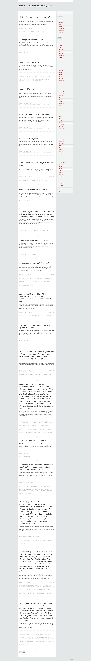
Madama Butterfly (35, 489)
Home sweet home (33, 104)
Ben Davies (24, 104)
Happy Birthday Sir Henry (29, 62)
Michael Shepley (47, 589)
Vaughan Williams (30, 80)
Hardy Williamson (47, 486)
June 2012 (60, 118)
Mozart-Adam (24, 429)
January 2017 (61, 78)
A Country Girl (25, 483)
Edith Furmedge (25, 485)
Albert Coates (25, 152)
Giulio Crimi (36, 315)
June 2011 (60, 132)
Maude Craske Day (47, 489)
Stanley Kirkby (22, 593)
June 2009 (60, 168)
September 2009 (62, 162)
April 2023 (60, 51)
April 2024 (60, 47)
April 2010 (60, 149)
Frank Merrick (47, 485)
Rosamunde (45, 490)
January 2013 (61, 112)
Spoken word (61, 32)
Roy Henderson (51, 79)
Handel (26, 230)
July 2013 (60, 107)
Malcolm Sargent (41, 230)
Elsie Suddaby (31, 76)
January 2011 (61, 137)
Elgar (23, 230)
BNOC (29, 203)
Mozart (37, 540)
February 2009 (61, 176)
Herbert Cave (24, 31)
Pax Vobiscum (36, 490)
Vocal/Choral (25, 52)
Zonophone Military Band (24, 644)
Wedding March (45, 282)
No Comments (51, 176)
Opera (24, 103)
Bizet (23, 315)
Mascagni (41, 489)
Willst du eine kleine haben (25, 285)
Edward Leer (38, 485)
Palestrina (21, 343)
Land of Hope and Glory (33, 230)
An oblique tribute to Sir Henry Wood (33, 40)
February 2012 (61, 124)
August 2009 (61, 164)
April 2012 (60, 122)
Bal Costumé (38, 634)
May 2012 (60, 120)
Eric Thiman (42, 128)
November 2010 (61, 141)
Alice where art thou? (36, 422)
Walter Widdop (38, 80)
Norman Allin (32, 79)
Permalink (30, 28)
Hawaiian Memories (41, 278)
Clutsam (48, 483)
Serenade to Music (23, 80)
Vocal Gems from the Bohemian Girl (32, 441)
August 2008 (61, 185)
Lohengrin (27, 281)
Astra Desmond (25, 76)
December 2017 (61, 74)
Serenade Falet (31, 641)
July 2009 (60, 166)
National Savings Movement (48, 638)
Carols (23, 128)
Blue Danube (24, 179)
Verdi (30, 316)
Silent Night (26, 316)
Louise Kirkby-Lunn (26, 89)
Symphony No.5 (44, 641)
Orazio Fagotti (31, 490)
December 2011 (61, 128)
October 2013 (61, 105)
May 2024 (60, 45)
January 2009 (61, 178)
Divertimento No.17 (38, 537)
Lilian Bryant (22, 281)
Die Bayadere (47, 277)
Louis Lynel (32, 281)
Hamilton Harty (37, 486)
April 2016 (60, 84)
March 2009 (61, 174)
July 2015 (60, 87)
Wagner (40, 282)
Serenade (48, 281)
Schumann (26, 641)
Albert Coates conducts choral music (33, 189)
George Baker (31, 315)
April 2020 (60, 64)
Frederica (21, 486)
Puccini (41, 490)
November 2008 (61, 181)
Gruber (40, 315)
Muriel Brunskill (26, 79)
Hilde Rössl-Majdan (40, 637)
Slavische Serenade (23, 282)
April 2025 (60, 41)
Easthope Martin (42, 425)
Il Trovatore (40, 104)
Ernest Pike (41, 585)
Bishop (28, 104)
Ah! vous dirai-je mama (26, 422)
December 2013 (61, 101)
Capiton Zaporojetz (23, 425)
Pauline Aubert (43, 540)
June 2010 (60, 147)
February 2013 (61, 110)
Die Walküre (39, 152)
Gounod (39, 179)
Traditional (43, 432)
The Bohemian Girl (26, 456)
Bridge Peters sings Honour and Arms (33, 240)
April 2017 (60, 76)
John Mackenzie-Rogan (23, 638)
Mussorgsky (30, 429)
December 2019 (61, 68)
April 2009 (60, 172)
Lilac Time (21, 489)
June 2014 (60, 97)
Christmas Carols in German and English (34, 114)
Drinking (37, 425)
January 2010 (61, 155)
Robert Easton (44, 79)
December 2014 (61, 93)
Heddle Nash (39, 586)
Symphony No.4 (38, 641)
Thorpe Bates (32, 593)
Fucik (35, 637)
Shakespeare (50, 152)
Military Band (25, 421)
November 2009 (61, 158)
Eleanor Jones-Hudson (29, 539)
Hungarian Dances (25, 428)
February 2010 (61, 153)
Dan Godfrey (31, 537)
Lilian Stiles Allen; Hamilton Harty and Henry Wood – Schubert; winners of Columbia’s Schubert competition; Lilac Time (36, 467)
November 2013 (61, 103)
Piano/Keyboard (40, 421)
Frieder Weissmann (28, 426)
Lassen (44, 104)
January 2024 (61, 49)
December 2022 (61, 55)
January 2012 (61, 126)
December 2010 (61, 139)
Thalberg (25, 432)
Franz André (21, 426)
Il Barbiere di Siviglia (23, 374)
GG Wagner (36, 203)
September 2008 (62, 183)
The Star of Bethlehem (39, 31)
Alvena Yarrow (25, 537)
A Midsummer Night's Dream (27, 277)
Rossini (47, 374)
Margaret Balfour (28, 589)
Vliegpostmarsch (34, 282)
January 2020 (61, 66)
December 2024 (61, 43)
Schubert (50, 490)
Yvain (32, 285)
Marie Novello (35, 589)
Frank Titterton (43, 76)
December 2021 (61, 59)
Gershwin (35, 426)
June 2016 (60, 82)
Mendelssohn (41, 203)
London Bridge (45, 428)
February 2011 (61, 135)
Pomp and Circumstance (38, 429)
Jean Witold (49, 539)
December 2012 (61, 114)
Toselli (29, 282)
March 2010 (61, 151)
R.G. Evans (45, 429)
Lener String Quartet (31, 540)
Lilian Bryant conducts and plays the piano (35, 263)
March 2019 (61, 70)
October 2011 (61, 130)
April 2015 (60, 89)
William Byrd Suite (49, 432)
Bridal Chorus (41, 277)
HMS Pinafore (51, 586)
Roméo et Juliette (25, 180)
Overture (44, 374)
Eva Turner (37, 76)
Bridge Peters (25, 254)
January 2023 (61, 53)
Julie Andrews (39, 428)
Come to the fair (31, 425)
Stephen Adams (31, 31)
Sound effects (61, 30)
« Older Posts (22, 652)
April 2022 (60, 57)
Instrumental (61, 20)
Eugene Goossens (29, 637)
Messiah (21, 490)
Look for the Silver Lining (36, 638)
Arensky (23, 585)
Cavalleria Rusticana (41, 483)
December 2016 (61, 80)
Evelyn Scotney (34, 179)
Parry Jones (38, 79)
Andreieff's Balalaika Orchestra (28, 634)
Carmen (26, 315)
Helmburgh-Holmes (49, 278)
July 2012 (60, 116)
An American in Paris (45, 422)
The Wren (29, 432)
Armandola (35, 277)
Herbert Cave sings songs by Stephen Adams (36, 17)
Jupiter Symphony (23, 540)
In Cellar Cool (33, 428)
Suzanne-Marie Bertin (34, 180)
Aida (29, 483)
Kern (30, 638)
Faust (43, 485)
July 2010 (60, 145)
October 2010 (61, 143)
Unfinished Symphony (23, 493)
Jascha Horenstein (48, 637)
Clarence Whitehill (32, 152)
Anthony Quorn (34, 483)
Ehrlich (21, 278)
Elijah (32, 203)
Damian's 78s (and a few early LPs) (35, 5)
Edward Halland (32, 485)
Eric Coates (51, 425)
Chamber (60, 18)
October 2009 (61, 160)
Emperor (29, 179)
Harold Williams (50, 76)
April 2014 (60, 99)
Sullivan (27, 593)
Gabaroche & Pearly (33, 278)
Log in (60, 191)
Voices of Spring (42, 180)
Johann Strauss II (45, 179)
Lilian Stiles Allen (27, 489)
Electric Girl (25, 278)
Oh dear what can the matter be (35, 374)
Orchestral (28, 177)
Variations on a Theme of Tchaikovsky (43, 593)
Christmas (38, 128)
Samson (40, 254)
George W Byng (27, 486)
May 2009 (60, 170)
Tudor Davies (22, 543)
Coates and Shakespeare (28, 138)
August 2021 (61, 61)
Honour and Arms (35, 254)
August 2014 (61, 95)
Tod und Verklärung (36, 432)
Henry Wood (45, 586)
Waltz (47, 180)
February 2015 (61, 91)
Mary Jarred (41, 589)
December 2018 (61, 72)
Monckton (25, 490)
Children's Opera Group (30, 128)
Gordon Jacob (40, 426)
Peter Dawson (49, 540)
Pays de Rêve (43, 281)
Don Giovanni (44, 537)
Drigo (51, 277)
